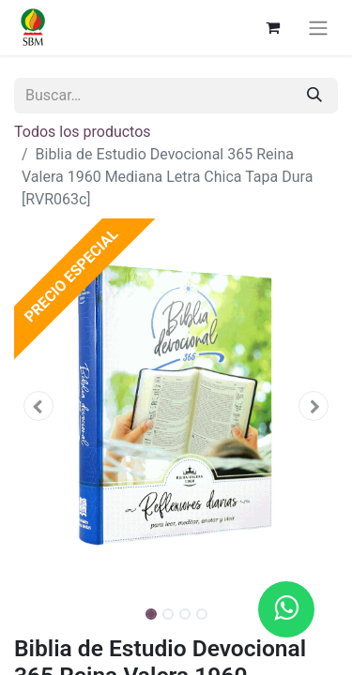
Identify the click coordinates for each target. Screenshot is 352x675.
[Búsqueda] (314, 95)
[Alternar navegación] (318, 28)
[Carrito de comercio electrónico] (272, 27)
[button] (38, 406)
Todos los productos (82, 132)
